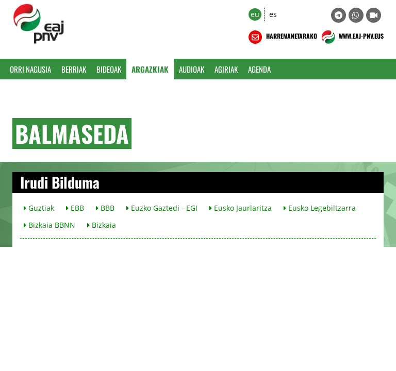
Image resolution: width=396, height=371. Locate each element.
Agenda (259, 69)
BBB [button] (105, 208)
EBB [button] (75, 208)
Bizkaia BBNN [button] (49, 225)
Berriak (73, 69)
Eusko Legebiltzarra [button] (320, 208)
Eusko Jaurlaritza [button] (240, 208)
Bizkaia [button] (101, 225)
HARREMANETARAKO (281, 37)
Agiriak (226, 69)
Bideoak (108, 69)
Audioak (191, 69)
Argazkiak (150, 69)
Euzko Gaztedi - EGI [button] (161, 208)
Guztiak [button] (39, 208)
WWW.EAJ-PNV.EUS (351, 37)
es (273, 14)
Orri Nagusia (30, 69)
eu (255, 14)
